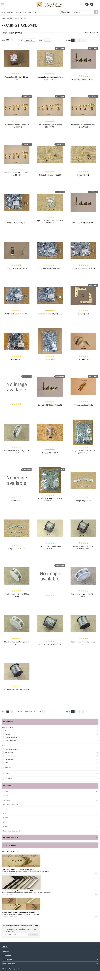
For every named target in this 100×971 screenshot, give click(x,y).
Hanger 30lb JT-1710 (50, 453)
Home (3, 12)
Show (41, 40)
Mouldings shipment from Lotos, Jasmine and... (18, 869)
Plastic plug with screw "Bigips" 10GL (16, 78)
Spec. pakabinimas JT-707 (83, 405)
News (24, 12)
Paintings (6, 809)
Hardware (6, 800)
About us (10, 12)
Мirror (5, 818)
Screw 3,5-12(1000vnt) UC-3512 (50, 405)
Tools (5, 813)
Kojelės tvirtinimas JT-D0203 (50, 175)
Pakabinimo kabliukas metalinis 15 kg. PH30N (50, 126)
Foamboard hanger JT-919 (17, 268)
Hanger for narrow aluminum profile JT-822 (83, 451)
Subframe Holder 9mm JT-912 (50, 268)
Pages (68, 40)
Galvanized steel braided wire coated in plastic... (50, 547)
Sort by (20, 40)
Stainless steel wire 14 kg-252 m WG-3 (83, 595)
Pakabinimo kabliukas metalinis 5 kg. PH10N (16, 173)
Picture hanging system (11, 804)
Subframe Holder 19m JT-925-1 (16, 223)
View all (19, 851)
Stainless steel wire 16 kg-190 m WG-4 (17, 595)
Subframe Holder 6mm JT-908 (16, 314)
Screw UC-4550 (16, 500)
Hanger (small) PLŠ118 (16, 548)
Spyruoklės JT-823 (83, 359)
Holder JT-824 (50, 359)
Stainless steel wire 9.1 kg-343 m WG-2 (16, 643)
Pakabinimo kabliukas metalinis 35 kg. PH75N (17, 126)
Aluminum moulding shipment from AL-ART (17, 891)
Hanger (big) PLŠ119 (83, 500)
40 (48, 40)
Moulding (6, 791)
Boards (5, 796)
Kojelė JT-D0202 (83, 175)
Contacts (18, 12)
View (3, 40)
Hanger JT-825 (16, 359)
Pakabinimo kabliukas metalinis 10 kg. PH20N (83, 126)
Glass (5, 822)
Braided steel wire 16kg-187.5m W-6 (83, 643)
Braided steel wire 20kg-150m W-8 (50, 644)
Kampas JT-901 (83, 314)
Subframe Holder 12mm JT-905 (50, 314)
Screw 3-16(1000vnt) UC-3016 (83, 223)
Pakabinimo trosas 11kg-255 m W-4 (17, 691)
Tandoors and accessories (12, 831)
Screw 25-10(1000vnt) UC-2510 (83, 79)
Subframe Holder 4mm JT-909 (83, 268)
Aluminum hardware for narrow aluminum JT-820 (50, 499)
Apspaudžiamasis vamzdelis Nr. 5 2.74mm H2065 (50, 78)
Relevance (30, 40)
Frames (5, 826)
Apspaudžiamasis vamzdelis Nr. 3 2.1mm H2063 (50, 221)
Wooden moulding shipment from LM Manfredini (19, 912)
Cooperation (32, 12)
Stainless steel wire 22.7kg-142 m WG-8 (16, 451)
